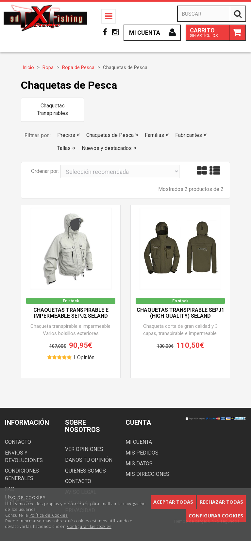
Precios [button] (68, 135)
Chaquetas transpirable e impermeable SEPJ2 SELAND (71, 313)
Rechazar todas (221, 501)
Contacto (18, 442)
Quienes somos (85, 471)
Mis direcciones (147, 474)
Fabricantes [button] (191, 135)
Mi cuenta (139, 442)
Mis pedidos (142, 453)
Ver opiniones (84, 449)
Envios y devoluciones (24, 456)
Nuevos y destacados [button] (109, 148)
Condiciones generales (22, 474)
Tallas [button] (66, 148)
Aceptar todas (173, 501)
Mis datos (139, 463)
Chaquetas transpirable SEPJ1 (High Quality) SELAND (180, 313)
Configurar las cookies (89, 526)
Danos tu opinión (88, 460)
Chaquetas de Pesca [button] (112, 135)
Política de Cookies (48, 515)
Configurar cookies (216, 515)
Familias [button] (157, 135)
